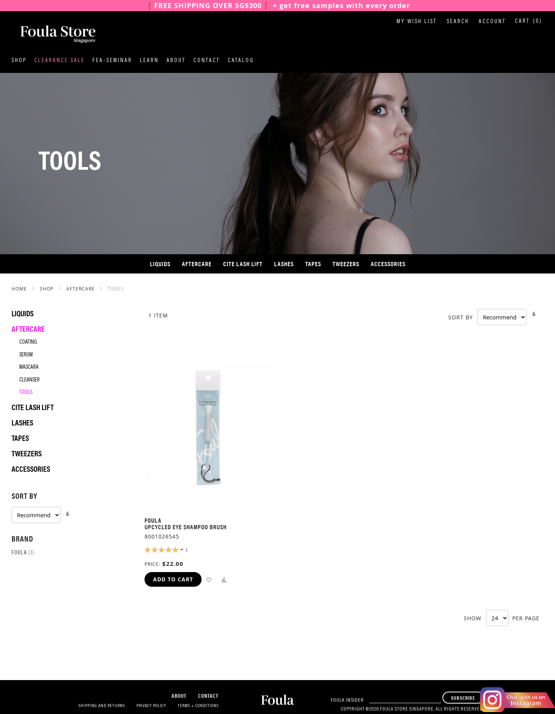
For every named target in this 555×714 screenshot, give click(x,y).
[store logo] (50, 34)
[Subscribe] (463, 698)
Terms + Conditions (198, 706)
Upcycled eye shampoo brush (186, 526)
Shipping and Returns (102, 706)
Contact (206, 61)
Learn (149, 61)
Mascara (29, 367)
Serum (26, 355)
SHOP (47, 288)
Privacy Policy (151, 706)
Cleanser (29, 380)
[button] (208, 579)
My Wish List (417, 22)
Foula (23, 553)
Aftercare (81, 288)
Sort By (460, 317)
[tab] (70, 506)
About (176, 61)
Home (20, 288)
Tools (25, 392)
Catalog (241, 61)
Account (492, 22)
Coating (28, 342)
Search (458, 22)
